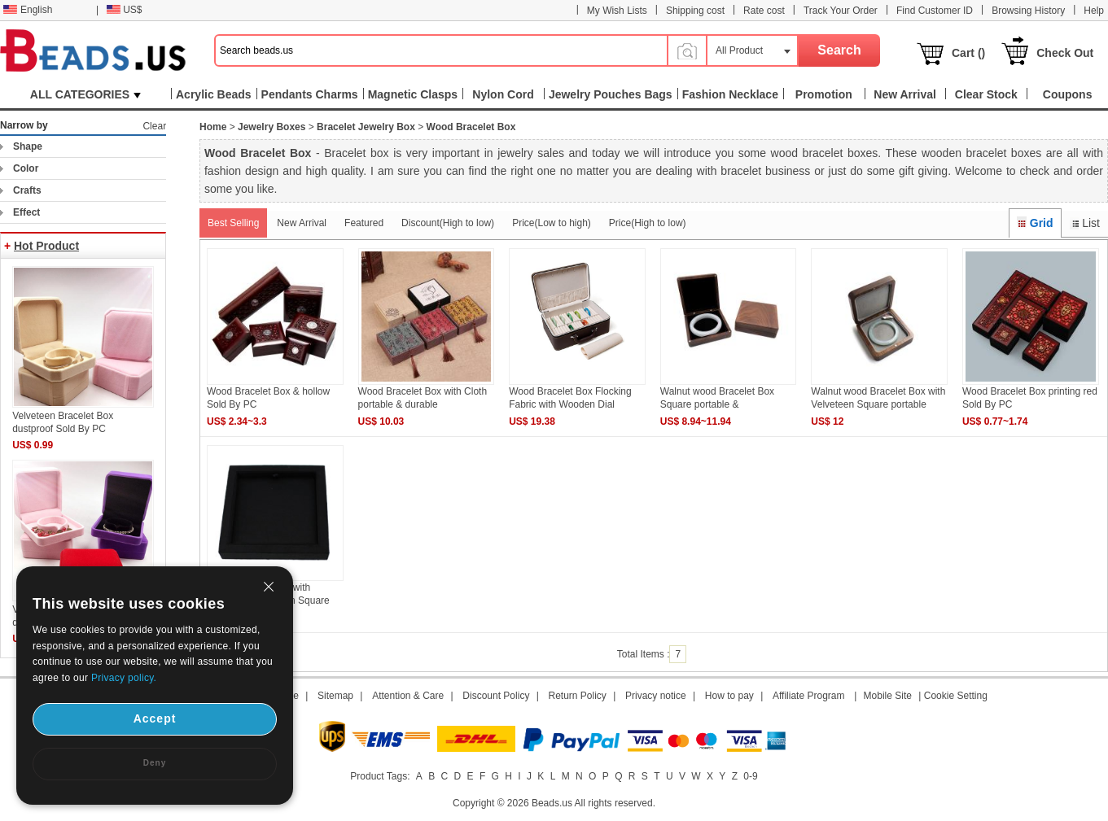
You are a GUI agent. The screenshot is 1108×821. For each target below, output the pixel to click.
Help (1094, 10)
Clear (154, 126)
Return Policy (578, 695)
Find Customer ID (934, 10)
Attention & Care (408, 695)
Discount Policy (495, 695)
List (1085, 222)
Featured (363, 223)
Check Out (1064, 52)
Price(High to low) (647, 223)
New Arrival (301, 223)
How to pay (729, 695)
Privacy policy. (123, 677)
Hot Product (46, 245)
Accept (155, 718)
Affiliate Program (808, 695)
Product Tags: (379, 776)
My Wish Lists (617, 10)
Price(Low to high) (551, 223)
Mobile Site (888, 695)
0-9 (750, 776)
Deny (154, 762)
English (27, 9)
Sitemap (335, 695)
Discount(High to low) (447, 223)
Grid (1035, 222)
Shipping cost (695, 10)
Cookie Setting (956, 695)
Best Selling (233, 223)
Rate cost (764, 10)
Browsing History (1028, 10)
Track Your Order (841, 10)
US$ (124, 9)
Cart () (968, 52)
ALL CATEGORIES (85, 94)
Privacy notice (655, 695)
